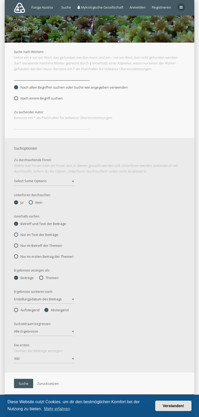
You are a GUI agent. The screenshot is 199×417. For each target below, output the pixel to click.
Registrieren (161, 7)
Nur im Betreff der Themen (38, 245)
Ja (18, 202)
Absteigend (56, 310)
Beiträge (24, 277)
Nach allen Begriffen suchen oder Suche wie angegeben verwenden (71, 87)
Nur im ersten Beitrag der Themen (44, 256)
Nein (35, 202)
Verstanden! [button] (173, 406)
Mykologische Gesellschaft (100, 7)
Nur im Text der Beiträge (36, 234)
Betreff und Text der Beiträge (40, 223)
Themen (49, 277)
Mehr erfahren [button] (57, 409)
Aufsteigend (27, 310)
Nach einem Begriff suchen (38, 98)
